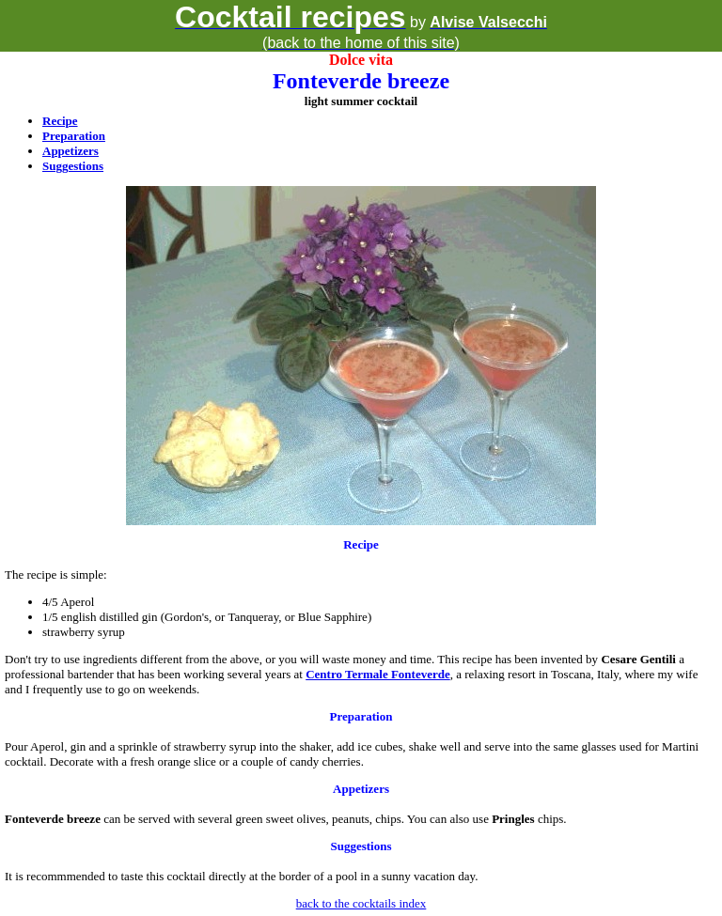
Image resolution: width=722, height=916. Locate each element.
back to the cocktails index (361, 903)
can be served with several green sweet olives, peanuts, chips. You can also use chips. (286, 819)
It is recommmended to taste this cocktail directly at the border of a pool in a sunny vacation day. (241, 876)
